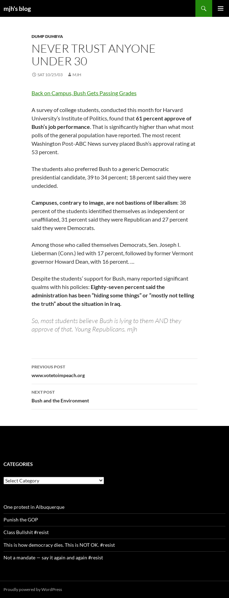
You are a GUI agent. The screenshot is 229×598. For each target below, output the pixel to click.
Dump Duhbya (47, 36)
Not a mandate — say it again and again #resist (53, 557)
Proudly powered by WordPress (33, 589)
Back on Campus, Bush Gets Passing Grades (84, 93)
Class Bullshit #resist (26, 532)
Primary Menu (220, 8)
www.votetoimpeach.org (114, 370)
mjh (76, 74)
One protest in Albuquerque (34, 507)
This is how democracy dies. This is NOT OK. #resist (59, 545)
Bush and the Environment (114, 395)
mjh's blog (17, 8)
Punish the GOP (21, 520)
